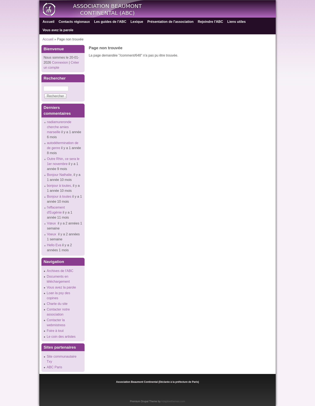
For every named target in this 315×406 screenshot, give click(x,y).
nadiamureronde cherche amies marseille (59, 127)
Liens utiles (236, 21)
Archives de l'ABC (60, 271)
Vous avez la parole (57, 30)
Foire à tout (55, 331)
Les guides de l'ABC (110, 21)
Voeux (52, 234)
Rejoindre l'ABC (210, 21)
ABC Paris (54, 367)
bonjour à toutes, (59, 185)
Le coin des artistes (61, 336)
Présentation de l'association (170, 21)
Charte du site (57, 303)
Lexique (136, 21)
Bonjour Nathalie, (60, 175)
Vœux (52, 223)
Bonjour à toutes (59, 196)
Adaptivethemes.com (173, 401)
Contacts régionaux (74, 21)
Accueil (48, 21)
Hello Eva (54, 245)
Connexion (59, 62)
